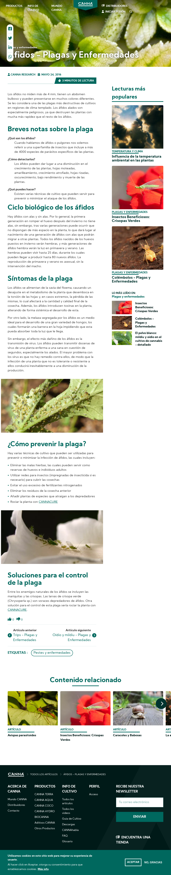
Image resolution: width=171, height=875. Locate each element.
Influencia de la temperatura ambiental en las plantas (136, 158)
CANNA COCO (44, 806)
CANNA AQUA (44, 800)
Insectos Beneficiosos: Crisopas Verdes (131, 219)
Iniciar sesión (115, 12)
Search (130, 12)
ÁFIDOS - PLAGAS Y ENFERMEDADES (84, 774)
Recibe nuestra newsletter (130, 789)
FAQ (65, 836)
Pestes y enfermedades (52, 653)
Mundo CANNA (56, 8)
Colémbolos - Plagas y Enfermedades (131, 280)
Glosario (67, 841)
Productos (14, 6)
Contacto (13, 811)
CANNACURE (48, 502)
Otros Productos (45, 828)
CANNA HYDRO (45, 811)
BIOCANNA (42, 817)
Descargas (68, 824)
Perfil (94, 786)
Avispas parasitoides (22, 735)
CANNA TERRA (44, 794)
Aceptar (133, 863)
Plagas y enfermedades (130, 212)
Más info (43, 870)
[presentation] (161, 703)
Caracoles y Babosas (127, 735)
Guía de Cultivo (71, 819)
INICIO (16, 774)
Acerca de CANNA (17, 789)
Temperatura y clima (127, 151)
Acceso (93, 794)
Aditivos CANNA (45, 823)
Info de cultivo (33, 8)
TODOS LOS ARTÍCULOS (44, 774)
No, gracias (153, 863)
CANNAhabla (70, 830)
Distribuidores (117, 6)
